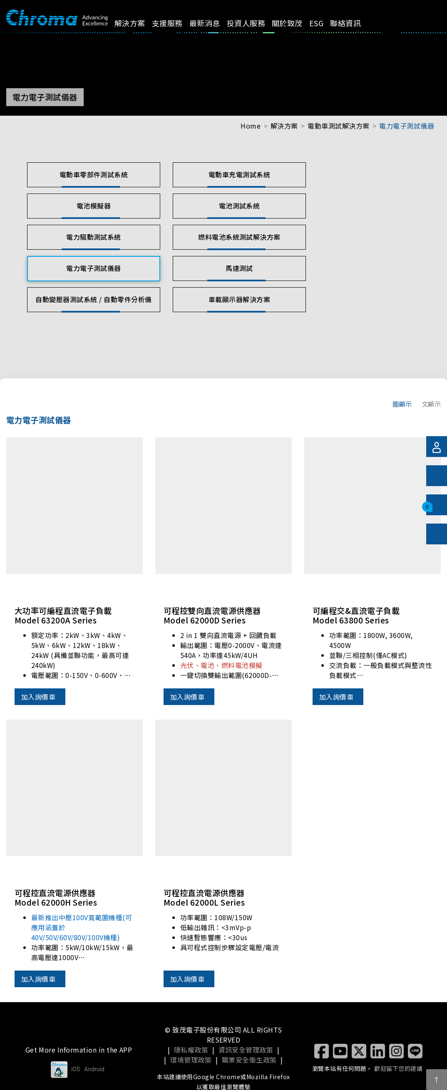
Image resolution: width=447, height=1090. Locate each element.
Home (251, 126)
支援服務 (176, 22)
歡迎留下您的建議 (398, 1068)
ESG (326, 22)
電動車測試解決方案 (338, 126)
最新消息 (214, 22)
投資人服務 (255, 22)
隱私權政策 (191, 1050)
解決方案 (139, 22)
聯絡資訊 (355, 22)
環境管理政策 (190, 1060)
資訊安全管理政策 (246, 1050)
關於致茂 (296, 22)
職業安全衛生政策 (249, 1060)
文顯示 (431, 403)
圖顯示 (402, 403)
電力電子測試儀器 (406, 126)
